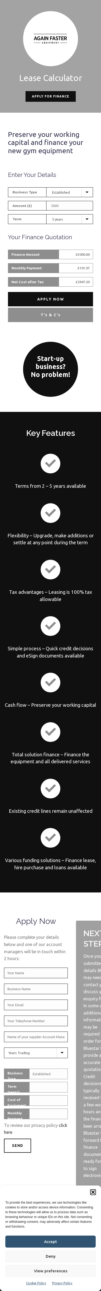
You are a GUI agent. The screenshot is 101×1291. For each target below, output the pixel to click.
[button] (93, 1192)
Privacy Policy (62, 1283)
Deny (51, 1256)
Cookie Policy (36, 1283)
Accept (50, 1241)
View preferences (50, 1271)
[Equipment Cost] (70, 205)
